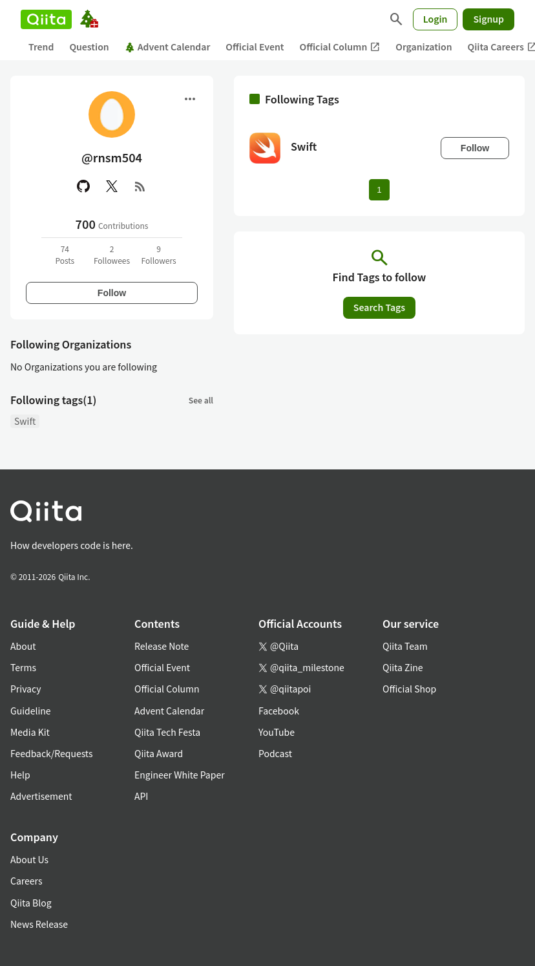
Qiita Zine (403, 667)
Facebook (278, 710)
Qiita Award (158, 753)
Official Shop (409, 688)
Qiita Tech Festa (167, 731)
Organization (423, 46)
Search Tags (379, 307)
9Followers (159, 254)
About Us (29, 859)
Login (435, 18)
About (23, 645)
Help (20, 774)
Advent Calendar (168, 46)
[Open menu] (190, 99)
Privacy (25, 688)
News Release (39, 924)
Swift (25, 420)
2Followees (112, 254)
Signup (488, 18)
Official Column (340, 47)
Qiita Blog (31, 902)
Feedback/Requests (51, 753)
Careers (26, 880)
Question (89, 46)
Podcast (275, 753)
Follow (112, 293)
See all (201, 399)
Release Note (161, 645)
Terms (23, 667)
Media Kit (30, 731)
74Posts (64, 254)
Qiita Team (405, 645)
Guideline (30, 710)
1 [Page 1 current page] (379, 190)
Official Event (255, 46)
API (141, 795)
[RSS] (140, 186)
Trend (41, 46)
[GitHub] (83, 186)
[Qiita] (46, 19)
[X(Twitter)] (112, 186)
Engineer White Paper (179, 774)
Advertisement (41, 795)
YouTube (276, 731)
